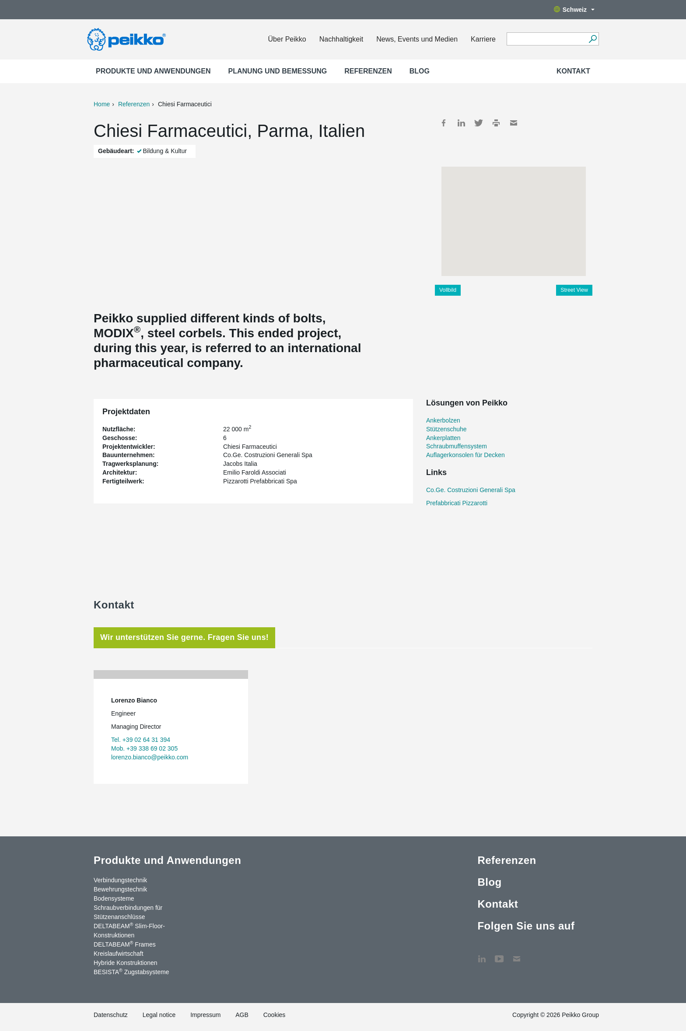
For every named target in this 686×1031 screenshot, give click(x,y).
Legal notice (159, 1014)
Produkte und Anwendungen (153, 71)
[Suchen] (592, 39)
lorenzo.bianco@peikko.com (149, 757)
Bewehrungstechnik (120, 889)
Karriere (483, 39)
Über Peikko (287, 39)
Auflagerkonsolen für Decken (465, 454)
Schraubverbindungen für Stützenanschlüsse (128, 912)
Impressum (205, 1014)
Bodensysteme (114, 898)
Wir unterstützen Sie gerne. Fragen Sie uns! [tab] (184, 637)
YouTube (499, 954)
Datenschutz (111, 1014)
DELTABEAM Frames (125, 944)
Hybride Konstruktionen (126, 962)
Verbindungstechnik (120, 880)
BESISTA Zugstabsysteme (131, 971)
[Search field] (546, 39)
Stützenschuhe (446, 429)
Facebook (443, 123)
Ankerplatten (443, 437)
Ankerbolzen (443, 420)
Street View (574, 290)
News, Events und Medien (417, 39)
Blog (420, 71)
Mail (513, 123)
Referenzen (368, 71)
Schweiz (574, 9)
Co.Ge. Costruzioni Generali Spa (470, 489)
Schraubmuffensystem (456, 446)
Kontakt (573, 71)
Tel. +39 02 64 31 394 (140, 739)
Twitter (478, 123)
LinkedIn (461, 123)
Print (496, 123)
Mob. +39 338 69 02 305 (144, 748)
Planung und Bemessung (277, 71)
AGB (241, 1014)
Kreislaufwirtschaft (119, 953)
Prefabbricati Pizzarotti (456, 503)
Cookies (274, 1014)
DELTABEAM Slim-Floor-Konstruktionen (129, 930)
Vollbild (447, 290)
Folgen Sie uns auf (525, 926)
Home (102, 104)
